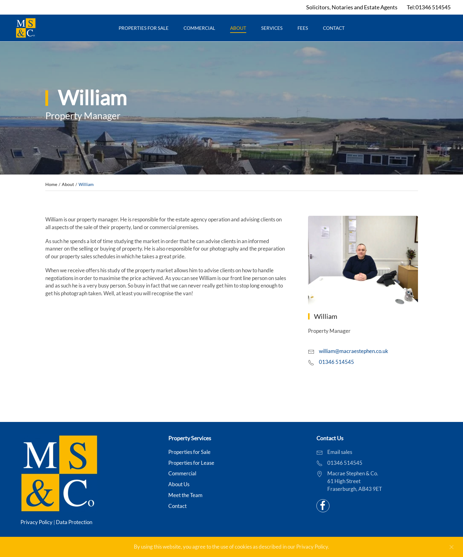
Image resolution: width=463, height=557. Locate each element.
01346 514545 (336, 362)
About (238, 28)
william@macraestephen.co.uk (353, 351)
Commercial (199, 28)
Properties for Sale (144, 28)
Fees (302, 28)
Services (272, 28)
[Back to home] (25, 28)
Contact (334, 28)
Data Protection (74, 522)
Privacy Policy (36, 522)
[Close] (451, 547)
